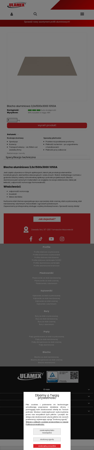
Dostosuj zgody (47, 439)
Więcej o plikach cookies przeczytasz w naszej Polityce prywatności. (47, 423)
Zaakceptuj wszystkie (47, 446)
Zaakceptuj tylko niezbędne (47, 431)
